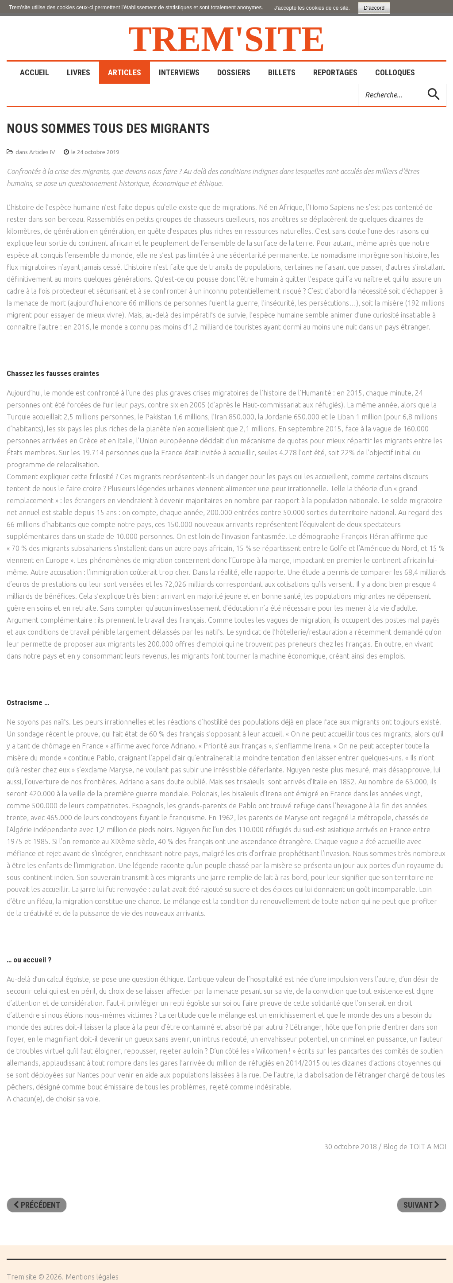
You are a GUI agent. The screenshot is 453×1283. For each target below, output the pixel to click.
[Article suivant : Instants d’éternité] (421, 1205)
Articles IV (42, 152)
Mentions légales (92, 1277)
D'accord (374, 8)
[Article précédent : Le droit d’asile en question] (37, 1205)
